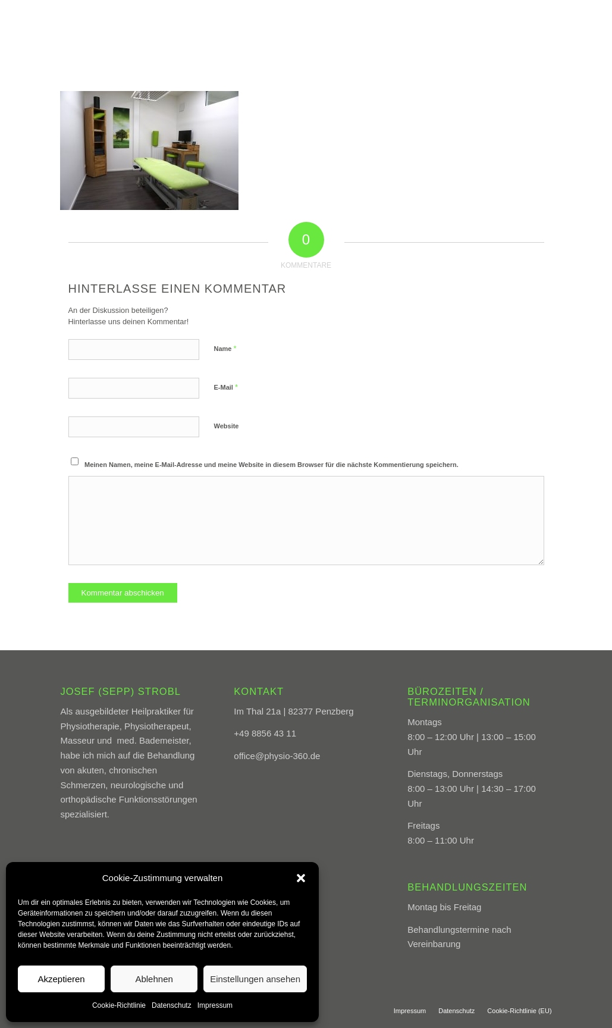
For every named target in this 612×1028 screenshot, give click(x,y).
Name (225, 348)
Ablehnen (153, 979)
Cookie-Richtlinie (119, 1005)
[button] (301, 878)
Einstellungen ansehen (255, 979)
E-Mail (226, 387)
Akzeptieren (60, 979)
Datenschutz (172, 1005)
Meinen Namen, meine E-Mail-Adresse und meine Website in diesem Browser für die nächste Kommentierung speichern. (271, 464)
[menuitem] (313, 27)
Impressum (215, 1005)
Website (226, 426)
